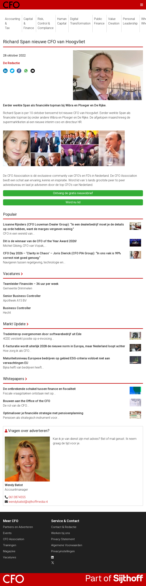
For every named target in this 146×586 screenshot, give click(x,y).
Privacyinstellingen (63, 551)
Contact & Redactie (63, 527)
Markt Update (14, 324)
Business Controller (17, 308)
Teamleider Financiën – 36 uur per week (30, 284)
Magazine (9, 551)
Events (7, 533)
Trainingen (9, 545)
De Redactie (11, 63)
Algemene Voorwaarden (66, 545)
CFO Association (13, 539)
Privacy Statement (63, 539)
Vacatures (11, 273)
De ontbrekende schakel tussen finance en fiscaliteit (39, 389)
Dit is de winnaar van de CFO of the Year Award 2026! (40, 241)
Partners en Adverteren (18, 527)
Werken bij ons (60, 533)
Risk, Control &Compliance (46, 23)
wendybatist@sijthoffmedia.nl (28, 502)
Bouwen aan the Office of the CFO (26, 401)
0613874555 (17, 497)
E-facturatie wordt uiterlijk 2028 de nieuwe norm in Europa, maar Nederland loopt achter (64, 346)
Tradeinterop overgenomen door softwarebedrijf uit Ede (42, 334)
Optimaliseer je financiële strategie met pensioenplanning (43, 413)
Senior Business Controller (22, 296)
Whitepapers (13, 378)
